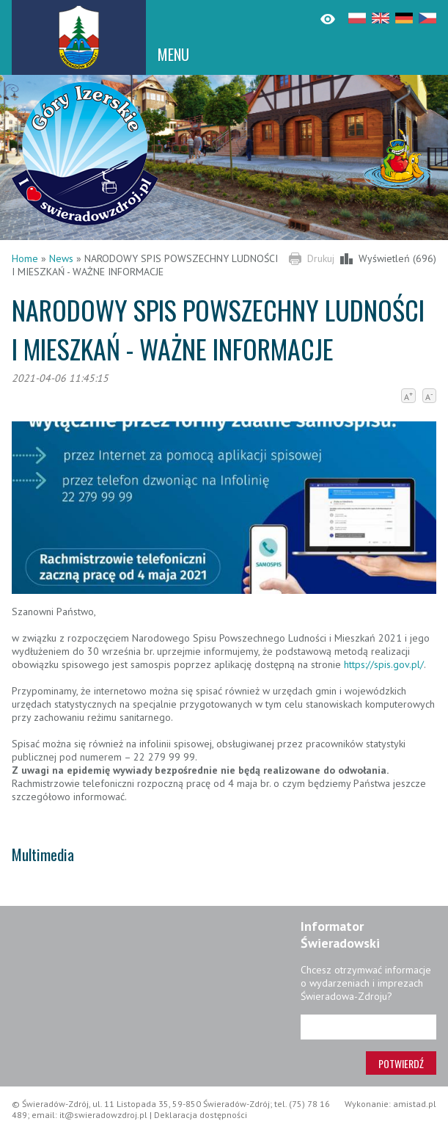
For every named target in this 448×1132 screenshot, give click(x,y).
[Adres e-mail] (368, 1027)
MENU (173, 54)
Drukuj (320, 258)
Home (25, 258)
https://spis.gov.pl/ (384, 664)
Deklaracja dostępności (200, 1114)
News (61, 258)
